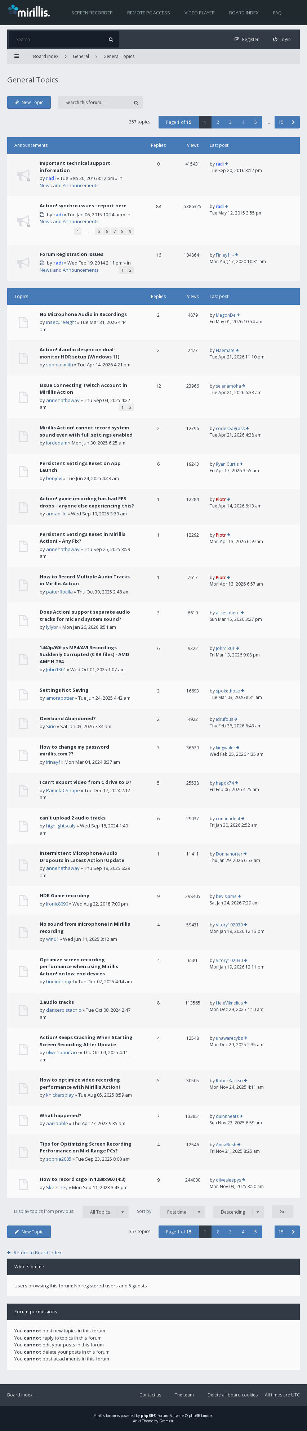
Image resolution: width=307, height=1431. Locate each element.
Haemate (225, 350)
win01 (52, 939)
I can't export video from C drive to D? (86, 782)
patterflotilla (59, 591)
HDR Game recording (65, 895)
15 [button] (281, 122)
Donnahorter (229, 854)
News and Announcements (69, 185)
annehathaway (63, 400)
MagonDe (226, 315)
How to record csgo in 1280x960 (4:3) (82, 1179)
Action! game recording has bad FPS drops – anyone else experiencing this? (87, 502)
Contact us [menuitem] (150, 1395)
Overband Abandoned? (68, 718)
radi (51, 178)
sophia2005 (58, 1159)
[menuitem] (282, 39)
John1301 (56, 669)
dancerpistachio (63, 1010)
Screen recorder (92, 12)
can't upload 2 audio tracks (73, 817)
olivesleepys (228, 1180)
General (81, 56)
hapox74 (225, 783)
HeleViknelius (229, 1003)
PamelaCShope (63, 790)
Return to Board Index (38, 1252)
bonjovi (54, 478)
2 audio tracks (57, 1002)
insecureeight (61, 322)
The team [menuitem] (184, 1395)
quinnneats (227, 1116)
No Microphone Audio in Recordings (83, 314)
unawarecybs (229, 1038)
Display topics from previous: (71, 1212)
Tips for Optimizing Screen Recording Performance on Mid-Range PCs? (86, 1147)
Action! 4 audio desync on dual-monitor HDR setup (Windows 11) (79, 353)
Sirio (51, 726)
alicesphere (228, 613)
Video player (199, 12)
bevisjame (226, 896)
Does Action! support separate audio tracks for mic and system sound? (85, 615)
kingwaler (225, 748)
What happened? (60, 1115)
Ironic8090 (57, 903)
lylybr (52, 627)
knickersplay (60, 1095)
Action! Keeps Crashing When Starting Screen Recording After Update (86, 1041)
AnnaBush (226, 1145)
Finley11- (225, 255)
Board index (244, 12)
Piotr (221, 499)
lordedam (56, 442)
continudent (228, 819)
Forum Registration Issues (71, 254)
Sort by (171, 1212)
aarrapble (57, 1123)
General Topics (118, 56)
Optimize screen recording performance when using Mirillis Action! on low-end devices (79, 966)
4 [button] (243, 122)
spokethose (228, 691)
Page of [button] (178, 122)
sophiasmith (59, 364)
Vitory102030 (229, 925)
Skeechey (57, 1187)
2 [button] (218, 122)
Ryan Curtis (227, 464)
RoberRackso (229, 1081)
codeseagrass (230, 428)
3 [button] (230, 122)
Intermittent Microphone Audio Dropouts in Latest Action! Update (82, 856)
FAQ (277, 12)
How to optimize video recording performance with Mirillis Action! (80, 1083)
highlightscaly (61, 825)
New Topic (29, 102)
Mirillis (99, 1415)
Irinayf (53, 762)
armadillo (56, 513)
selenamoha (228, 386)
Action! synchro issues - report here (83, 205)
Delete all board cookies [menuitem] (233, 1395)
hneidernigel (60, 981)
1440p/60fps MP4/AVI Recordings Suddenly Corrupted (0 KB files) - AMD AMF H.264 (84, 654)
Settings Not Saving (64, 690)
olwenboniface (62, 1052)
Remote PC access (148, 12)
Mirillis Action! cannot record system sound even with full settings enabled (86, 431)
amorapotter (60, 698)
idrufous (224, 719)
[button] (293, 122)
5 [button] (255, 122)
